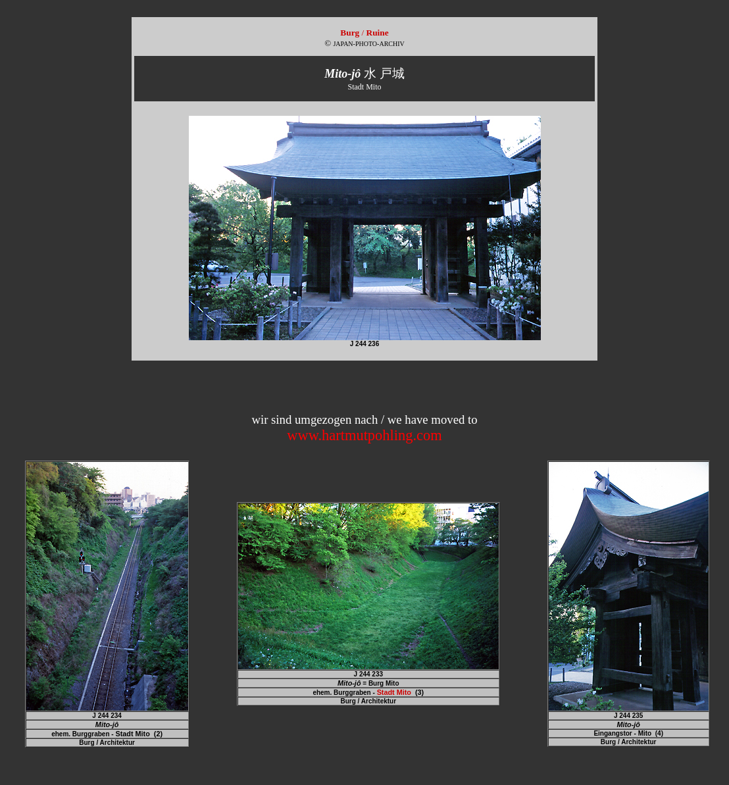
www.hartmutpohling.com (364, 435)
